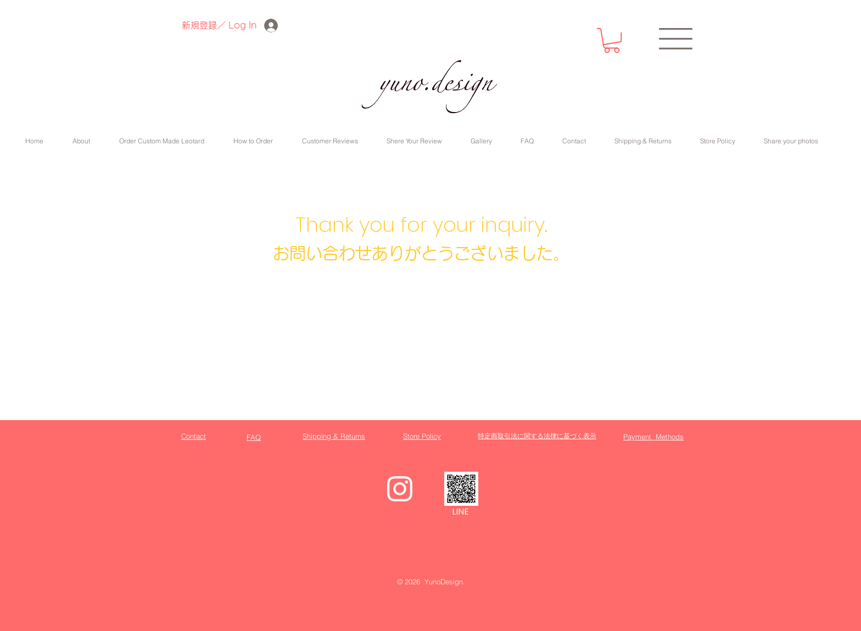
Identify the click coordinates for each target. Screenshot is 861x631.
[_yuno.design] (461, 489)
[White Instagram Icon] (400, 489)
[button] (612, 40)
